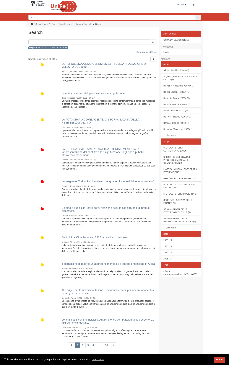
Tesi (53, 24)
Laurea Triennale (84, 24)
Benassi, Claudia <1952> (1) (176, 123)
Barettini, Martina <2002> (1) (176, 104)
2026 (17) (167, 258)
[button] (182, 4)
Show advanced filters (146, 52)
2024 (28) (167, 246)
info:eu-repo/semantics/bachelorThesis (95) (180, 272)
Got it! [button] (219, 359)
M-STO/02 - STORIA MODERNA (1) (180, 194)
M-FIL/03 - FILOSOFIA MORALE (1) (180, 178)
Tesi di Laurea (65, 24)
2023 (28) (167, 240)
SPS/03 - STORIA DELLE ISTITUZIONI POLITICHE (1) (177, 210)
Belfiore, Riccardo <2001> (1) (177, 117)
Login (166, 52)
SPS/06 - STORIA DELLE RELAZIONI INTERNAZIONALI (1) (179, 220)
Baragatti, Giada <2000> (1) (176, 98)
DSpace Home (41, 24)
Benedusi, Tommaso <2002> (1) (178, 129)
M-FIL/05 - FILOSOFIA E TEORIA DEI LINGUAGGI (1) (179, 186)
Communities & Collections (176, 40)
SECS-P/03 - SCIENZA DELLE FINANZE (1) (177, 201)
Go (153, 42)
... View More (169, 135)
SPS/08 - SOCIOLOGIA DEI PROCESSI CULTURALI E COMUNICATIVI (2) (176, 160)
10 (106, 345)
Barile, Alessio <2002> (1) (175, 110)
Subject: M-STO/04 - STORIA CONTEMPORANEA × (48, 48)
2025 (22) (167, 252)
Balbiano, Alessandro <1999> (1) (178, 86)
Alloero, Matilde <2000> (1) (176, 70)
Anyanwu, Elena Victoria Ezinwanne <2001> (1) (180, 78)
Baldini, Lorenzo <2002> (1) (176, 92)
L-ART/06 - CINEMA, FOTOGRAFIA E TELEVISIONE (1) (180, 170)
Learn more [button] (98, 359)
